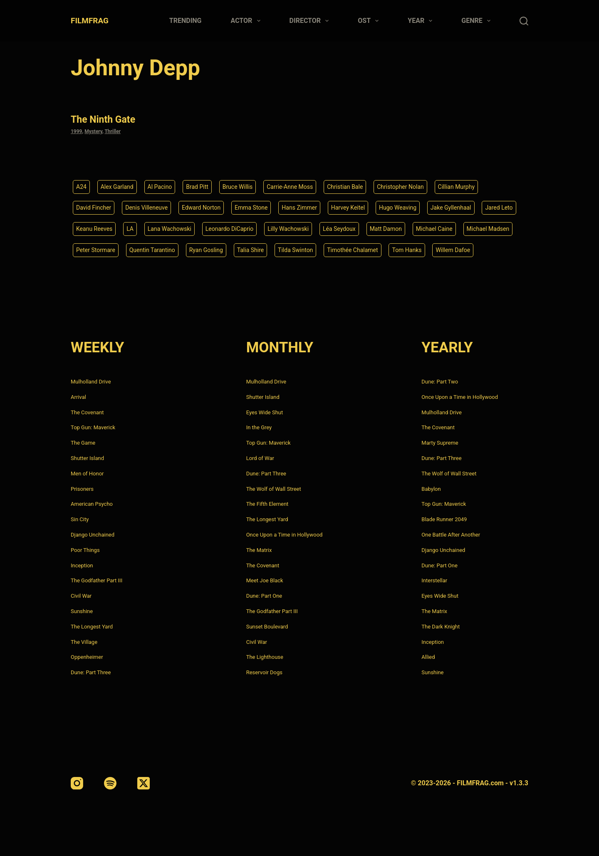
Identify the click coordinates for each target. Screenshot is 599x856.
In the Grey (259, 427)
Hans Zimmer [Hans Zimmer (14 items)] (299, 207)
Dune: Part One (264, 596)
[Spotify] (110, 783)
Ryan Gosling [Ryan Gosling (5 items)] (206, 250)
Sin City (80, 519)
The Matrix (259, 550)
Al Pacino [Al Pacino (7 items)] (160, 186)
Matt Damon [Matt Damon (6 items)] (386, 228)
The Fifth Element (267, 504)
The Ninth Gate (103, 119)
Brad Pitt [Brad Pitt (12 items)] (197, 186)
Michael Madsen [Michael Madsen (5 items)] (488, 228)
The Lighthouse (264, 657)
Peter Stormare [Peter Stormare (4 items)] (95, 250)
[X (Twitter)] (143, 783)
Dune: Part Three (91, 672)
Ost (370, 21)
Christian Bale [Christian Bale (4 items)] (345, 186)
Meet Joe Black (264, 580)
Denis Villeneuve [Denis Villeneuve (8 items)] (146, 207)
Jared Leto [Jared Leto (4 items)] (498, 207)
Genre (477, 21)
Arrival (78, 397)
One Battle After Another (450, 535)
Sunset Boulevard (267, 626)
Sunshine (82, 611)
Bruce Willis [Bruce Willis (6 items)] (238, 186)
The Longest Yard (92, 626)
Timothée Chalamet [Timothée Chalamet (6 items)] (352, 250)
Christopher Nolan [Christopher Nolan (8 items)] (400, 186)
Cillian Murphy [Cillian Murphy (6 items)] (456, 186)
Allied (428, 657)
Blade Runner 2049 (444, 519)
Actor (247, 21)
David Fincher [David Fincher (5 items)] (93, 207)
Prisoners (82, 489)
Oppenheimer (87, 657)
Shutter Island (87, 458)
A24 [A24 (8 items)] (81, 186)
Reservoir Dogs (264, 672)
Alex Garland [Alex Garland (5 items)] (117, 186)
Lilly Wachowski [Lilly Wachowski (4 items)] (288, 228)
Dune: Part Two (439, 382)
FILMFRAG (90, 20)
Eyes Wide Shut (264, 412)
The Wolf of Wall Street (273, 489)
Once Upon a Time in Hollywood (284, 535)
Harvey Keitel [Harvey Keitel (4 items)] (348, 207)
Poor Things (85, 550)
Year (422, 21)
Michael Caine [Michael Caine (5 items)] (434, 228)
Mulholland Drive (91, 382)
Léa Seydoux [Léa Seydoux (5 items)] (339, 228)
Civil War (81, 596)
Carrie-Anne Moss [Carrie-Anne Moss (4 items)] (290, 186)
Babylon (431, 489)
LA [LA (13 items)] (130, 228)
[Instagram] (77, 783)
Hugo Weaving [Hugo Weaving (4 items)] (397, 207)
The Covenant (87, 412)
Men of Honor (87, 473)
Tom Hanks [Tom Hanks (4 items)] (406, 250)
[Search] (524, 21)
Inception (82, 565)
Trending (185, 21)
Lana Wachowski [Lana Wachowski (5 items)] (169, 228)
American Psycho (92, 504)
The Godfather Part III (96, 580)
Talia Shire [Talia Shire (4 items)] (250, 250)
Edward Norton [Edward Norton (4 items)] (201, 207)
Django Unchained (92, 535)
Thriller (112, 131)
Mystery (93, 131)
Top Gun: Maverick (93, 427)
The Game (83, 443)
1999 (76, 131)
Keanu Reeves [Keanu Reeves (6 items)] (94, 228)
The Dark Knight (440, 626)
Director (311, 21)
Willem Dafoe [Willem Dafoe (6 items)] (453, 250)
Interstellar (434, 580)
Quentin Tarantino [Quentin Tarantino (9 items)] (152, 250)
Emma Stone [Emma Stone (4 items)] (251, 207)
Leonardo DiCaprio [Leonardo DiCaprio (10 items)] (229, 228)
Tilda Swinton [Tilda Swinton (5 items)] (295, 250)
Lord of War (260, 458)
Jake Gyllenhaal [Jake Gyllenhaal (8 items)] (451, 207)
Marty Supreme (439, 443)
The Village (84, 642)
